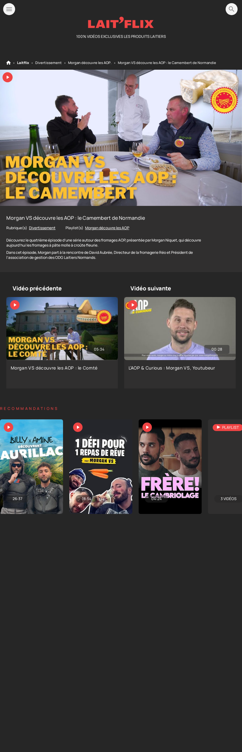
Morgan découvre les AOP (89, 63)
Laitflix (23, 63)
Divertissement (48, 63)
